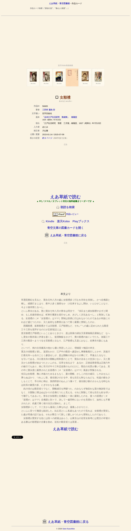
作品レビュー (65, 214)
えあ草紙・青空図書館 (59, 3)
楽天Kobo (63, 221)
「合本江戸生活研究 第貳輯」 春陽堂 (59, 117)
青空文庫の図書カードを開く (65, 227)
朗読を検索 (68, 207)
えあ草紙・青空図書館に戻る (68, 235)
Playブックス (81, 221)
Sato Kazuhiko (68, 529)
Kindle (50, 221)
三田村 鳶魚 (47, 110)
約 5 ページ (47, 138)
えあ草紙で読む (65, 196)
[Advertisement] (65, 38)
